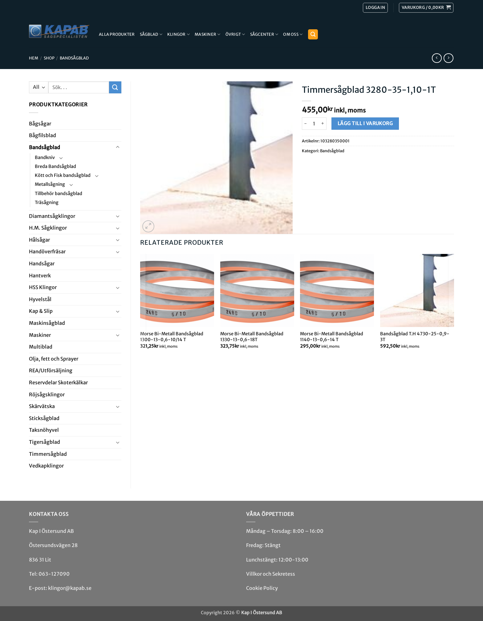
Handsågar (42, 263)
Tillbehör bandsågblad (58, 193)
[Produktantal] (314, 123)
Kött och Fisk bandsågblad (63, 175)
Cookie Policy (262, 588)
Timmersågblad (48, 454)
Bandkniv (45, 157)
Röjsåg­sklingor (47, 394)
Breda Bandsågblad (55, 166)
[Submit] (115, 87)
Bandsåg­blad (74, 57)
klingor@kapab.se (69, 588)
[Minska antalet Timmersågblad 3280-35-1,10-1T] (305, 123)
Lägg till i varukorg (365, 123)
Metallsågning (50, 184)
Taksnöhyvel (44, 430)
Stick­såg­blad (44, 418)
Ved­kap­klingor (46, 466)
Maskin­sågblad (47, 323)
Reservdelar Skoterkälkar (58, 382)
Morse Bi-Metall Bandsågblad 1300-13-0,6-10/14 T (171, 336)
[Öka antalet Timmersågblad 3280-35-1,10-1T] (323, 123)
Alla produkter (117, 34)
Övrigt (235, 34)
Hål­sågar (39, 240)
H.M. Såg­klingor (48, 228)
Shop (49, 57)
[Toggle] (117, 147)
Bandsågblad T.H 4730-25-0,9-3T (414, 336)
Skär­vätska (42, 406)
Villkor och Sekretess (270, 574)
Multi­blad (40, 347)
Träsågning (47, 202)
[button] (426, 8)
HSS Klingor (43, 287)
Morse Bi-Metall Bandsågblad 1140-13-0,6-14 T (331, 336)
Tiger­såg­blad (44, 442)
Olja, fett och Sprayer (53, 359)
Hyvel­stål (40, 299)
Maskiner (208, 34)
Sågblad (151, 34)
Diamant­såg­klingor (52, 216)
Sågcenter (264, 34)
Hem (33, 57)
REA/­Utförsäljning (50, 370)
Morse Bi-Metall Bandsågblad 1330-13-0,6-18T (251, 336)
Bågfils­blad (42, 135)
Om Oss (292, 34)
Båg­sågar (40, 124)
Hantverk (40, 275)
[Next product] (436, 58)
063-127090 (54, 574)
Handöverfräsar (47, 251)
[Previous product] (448, 58)
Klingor (178, 34)
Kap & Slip (41, 311)
